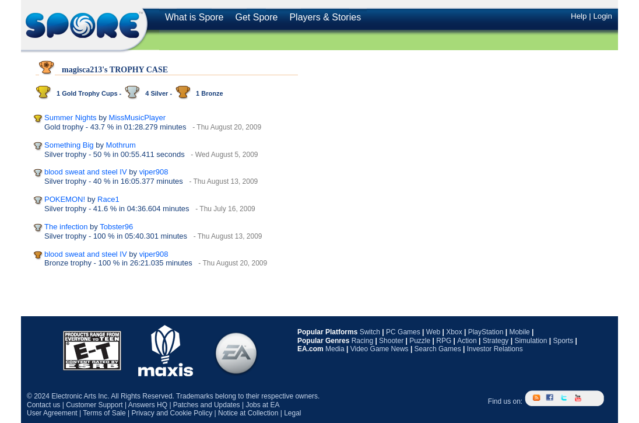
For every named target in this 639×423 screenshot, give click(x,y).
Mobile (519, 332)
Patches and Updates (206, 405)
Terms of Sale (104, 413)
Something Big (69, 145)
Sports (563, 341)
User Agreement (52, 413)
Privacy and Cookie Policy (171, 413)
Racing (362, 341)
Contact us (43, 405)
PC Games (403, 332)
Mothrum (121, 145)
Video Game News (379, 349)
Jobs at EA (262, 405)
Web (433, 332)
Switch (370, 332)
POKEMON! (64, 199)
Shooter (391, 341)
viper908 (153, 171)
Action (466, 341)
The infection (65, 226)
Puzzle (419, 341)
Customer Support (94, 405)
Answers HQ (147, 405)
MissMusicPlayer (137, 117)
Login (602, 16)
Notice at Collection (248, 413)
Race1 (108, 199)
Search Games (438, 349)
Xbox (454, 332)
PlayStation (486, 332)
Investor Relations (495, 349)
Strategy (496, 341)
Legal (292, 413)
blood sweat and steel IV (85, 171)
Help (579, 16)
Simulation (530, 341)
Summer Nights (70, 117)
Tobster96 (116, 226)
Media (335, 349)
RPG (443, 341)
